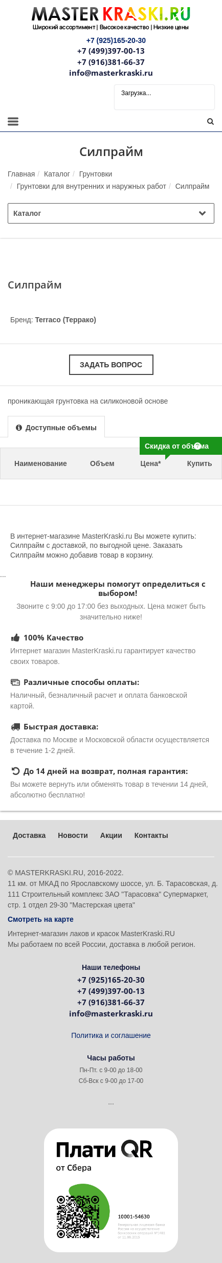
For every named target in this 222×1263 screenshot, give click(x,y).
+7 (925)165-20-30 (111, 979)
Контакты (151, 835)
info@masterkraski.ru (111, 73)
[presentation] (56, 427)
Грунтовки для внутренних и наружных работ (91, 186)
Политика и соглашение (111, 1035)
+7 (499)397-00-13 (111, 51)
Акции (111, 835)
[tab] (56, 426)
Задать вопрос (111, 365)
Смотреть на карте (41, 919)
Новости (73, 835)
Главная (21, 174)
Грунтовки (96, 174)
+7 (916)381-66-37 (111, 62)
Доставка (29, 835)
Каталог (57, 174)
